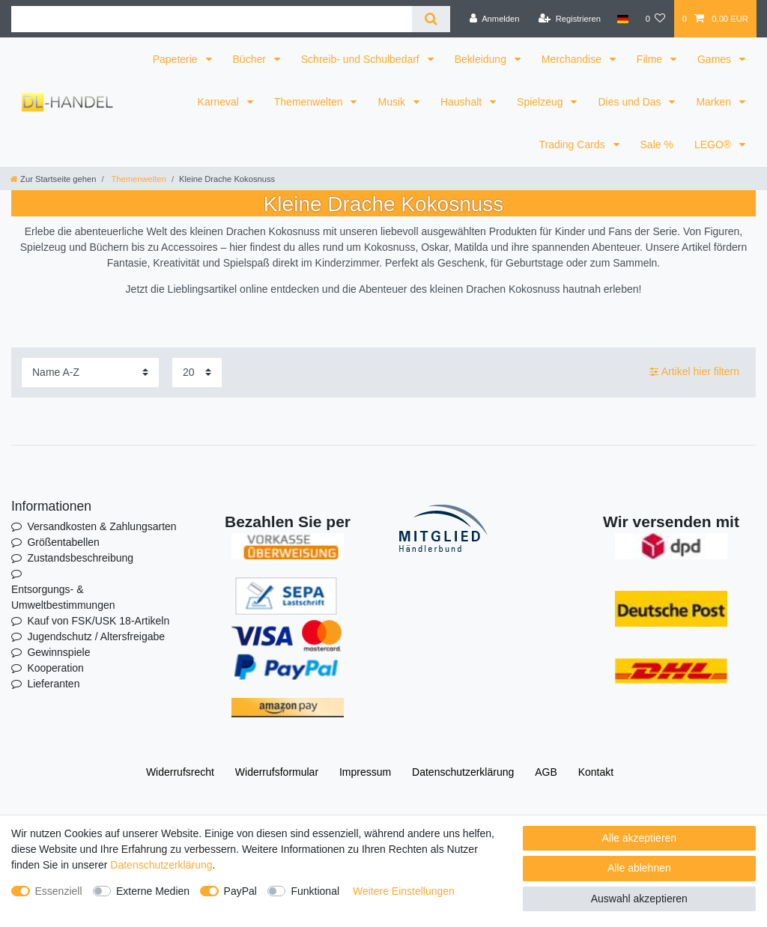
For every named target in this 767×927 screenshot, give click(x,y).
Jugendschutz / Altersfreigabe (96, 636)
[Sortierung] (90, 372)
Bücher (251, 59)
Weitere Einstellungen (404, 891)
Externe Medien (153, 891)
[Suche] (431, 19)
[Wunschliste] (655, 18)
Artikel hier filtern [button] (694, 372)
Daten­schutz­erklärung (463, 772)
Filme (651, 59)
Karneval (220, 102)
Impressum (365, 772)
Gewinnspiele (58, 652)
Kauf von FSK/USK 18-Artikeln (98, 621)
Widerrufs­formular (276, 772)
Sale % (656, 145)
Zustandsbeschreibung (80, 558)
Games (715, 59)
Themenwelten (310, 102)
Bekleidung (482, 59)
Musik (392, 102)
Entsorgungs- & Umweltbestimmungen (63, 597)
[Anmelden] (494, 18)
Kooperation (55, 668)
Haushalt (462, 102)
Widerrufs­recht (180, 772)
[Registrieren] (569, 18)
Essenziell (58, 891)
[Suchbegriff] (211, 19)
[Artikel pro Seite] (197, 372)
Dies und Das (631, 102)
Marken (715, 102)
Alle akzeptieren (639, 838)
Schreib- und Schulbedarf (361, 59)
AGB (546, 772)
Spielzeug (541, 102)
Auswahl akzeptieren (639, 899)
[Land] (623, 18)
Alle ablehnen (639, 868)
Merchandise (573, 59)
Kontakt (595, 772)
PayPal (240, 891)
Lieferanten (53, 684)
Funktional (315, 891)
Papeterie (177, 59)
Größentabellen (63, 542)
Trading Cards (573, 145)
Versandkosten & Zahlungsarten (101, 526)
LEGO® (714, 145)
